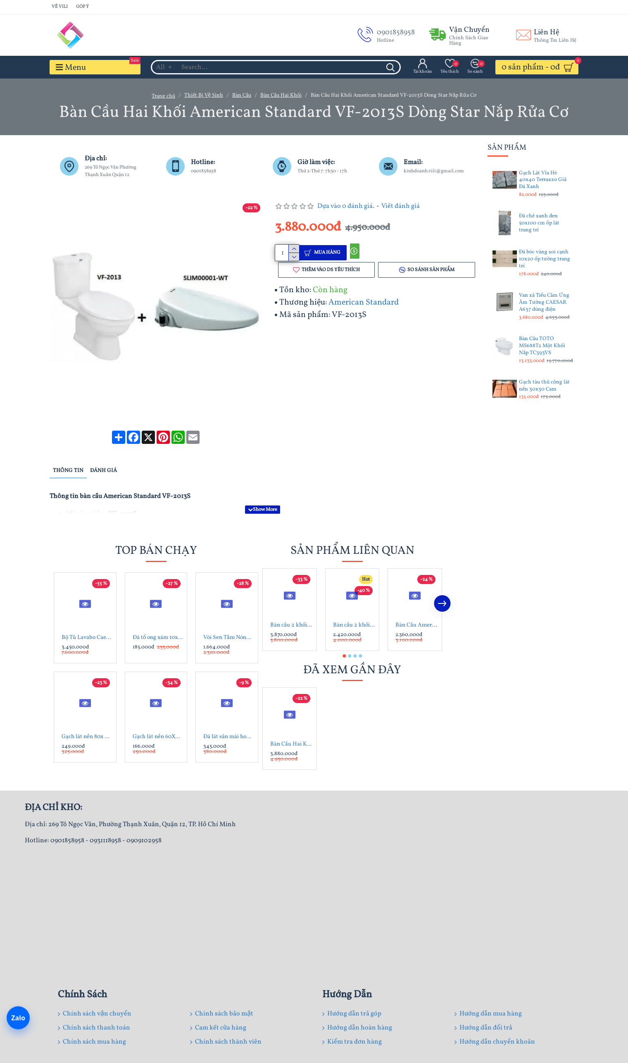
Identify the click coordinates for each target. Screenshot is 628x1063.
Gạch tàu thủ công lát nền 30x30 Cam (544, 386)
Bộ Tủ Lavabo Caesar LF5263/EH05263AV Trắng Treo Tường (87, 618)
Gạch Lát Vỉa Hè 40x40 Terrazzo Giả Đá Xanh (542, 180)
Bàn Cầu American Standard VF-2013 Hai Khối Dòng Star (416, 606)
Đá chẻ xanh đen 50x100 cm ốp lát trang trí (539, 223)
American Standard (363, 304)
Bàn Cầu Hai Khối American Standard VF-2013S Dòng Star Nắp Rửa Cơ (291, 725)
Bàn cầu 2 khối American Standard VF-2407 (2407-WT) (291, 606)
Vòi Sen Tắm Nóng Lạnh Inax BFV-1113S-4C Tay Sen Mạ (228, 618)
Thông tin (68, 461)
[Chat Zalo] (18, 1018)
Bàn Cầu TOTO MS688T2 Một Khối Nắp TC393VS (542, 346)
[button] (442, 584)
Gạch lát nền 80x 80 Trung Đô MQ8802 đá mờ (87, 717)
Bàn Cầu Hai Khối (281, 95)
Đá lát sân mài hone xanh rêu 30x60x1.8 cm (228, 717)
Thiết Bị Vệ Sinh (203, 95)
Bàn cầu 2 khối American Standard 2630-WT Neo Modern (354, 606)
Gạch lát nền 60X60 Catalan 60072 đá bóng (158, 717)
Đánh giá (103, 461)
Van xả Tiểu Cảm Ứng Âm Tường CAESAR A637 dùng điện (544, 302)
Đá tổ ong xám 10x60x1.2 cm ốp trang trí (158, 618)
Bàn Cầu (241, 95)
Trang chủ (163, 96)
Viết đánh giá (400, 206)
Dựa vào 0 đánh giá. (345, 206)
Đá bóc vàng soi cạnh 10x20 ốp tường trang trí (544, 259)
